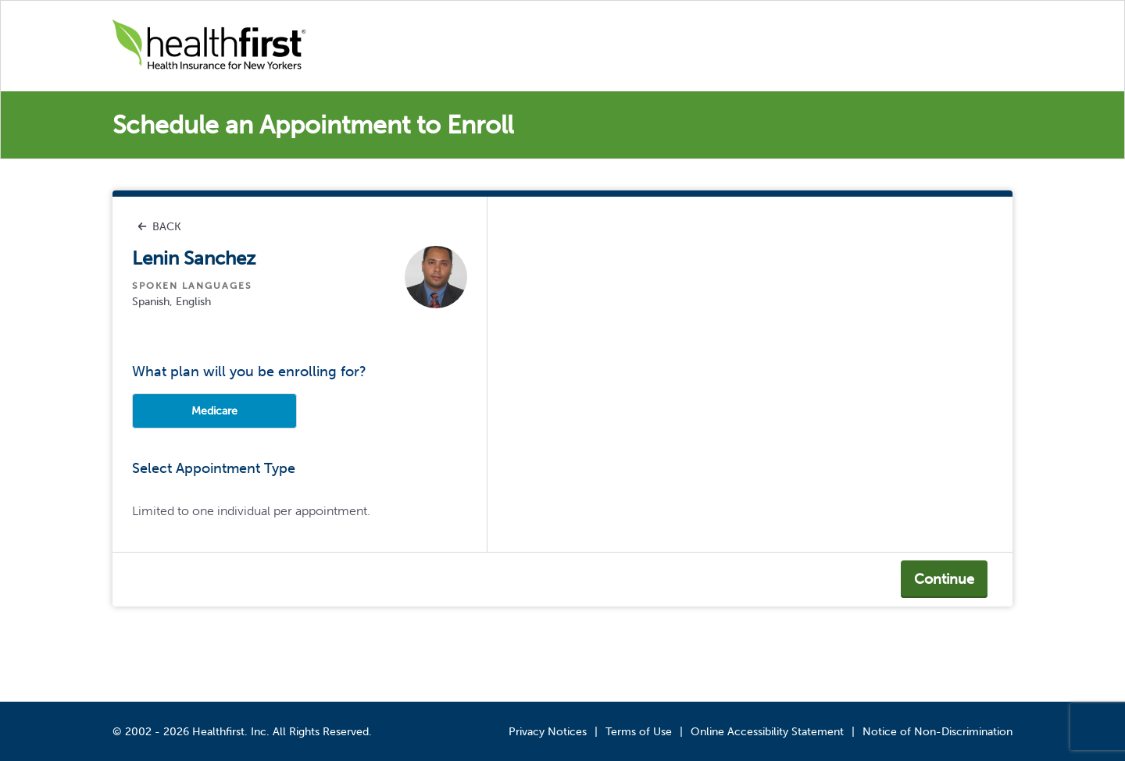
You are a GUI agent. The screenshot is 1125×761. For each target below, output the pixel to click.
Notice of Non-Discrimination (937, 731)
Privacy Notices (548, 731)
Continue (944, 579)
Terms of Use (638, 731)
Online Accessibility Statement (767, 731)
